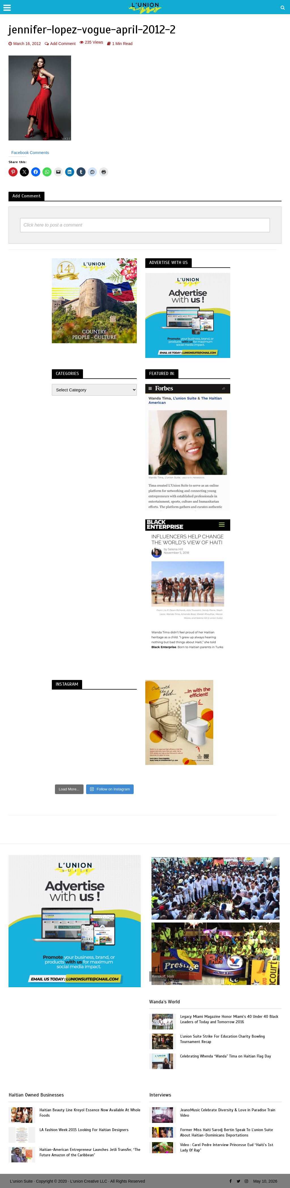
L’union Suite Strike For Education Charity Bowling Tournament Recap (222, 1039)
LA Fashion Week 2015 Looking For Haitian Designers (84, 1129)
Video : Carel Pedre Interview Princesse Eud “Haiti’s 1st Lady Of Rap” (226, 1147)
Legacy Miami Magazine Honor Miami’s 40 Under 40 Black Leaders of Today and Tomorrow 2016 (229, 1019)
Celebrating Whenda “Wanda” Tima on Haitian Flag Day (225, 1056)
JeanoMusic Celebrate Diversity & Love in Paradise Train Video (227, 1113)
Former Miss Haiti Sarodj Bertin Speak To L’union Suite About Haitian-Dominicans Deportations (226, 1132)
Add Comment (62, 43)
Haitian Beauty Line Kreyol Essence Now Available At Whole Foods (89, 1113)
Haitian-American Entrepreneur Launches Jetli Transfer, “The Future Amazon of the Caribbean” (89, 1152)
